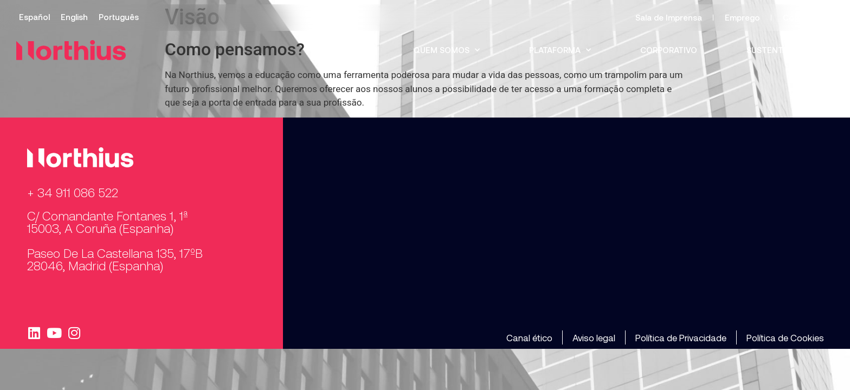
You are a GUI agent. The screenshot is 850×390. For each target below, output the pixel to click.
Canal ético (529, 337)
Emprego (742, 17)
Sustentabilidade (784, 50)
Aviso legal (593, 337)
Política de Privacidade (680, 337)
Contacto (802, 17)
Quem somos (447, 50)
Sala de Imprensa (668, 17)
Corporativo (668, 50)
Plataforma (560, 50)
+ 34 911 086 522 (72, 192)
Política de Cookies (785, 337)
